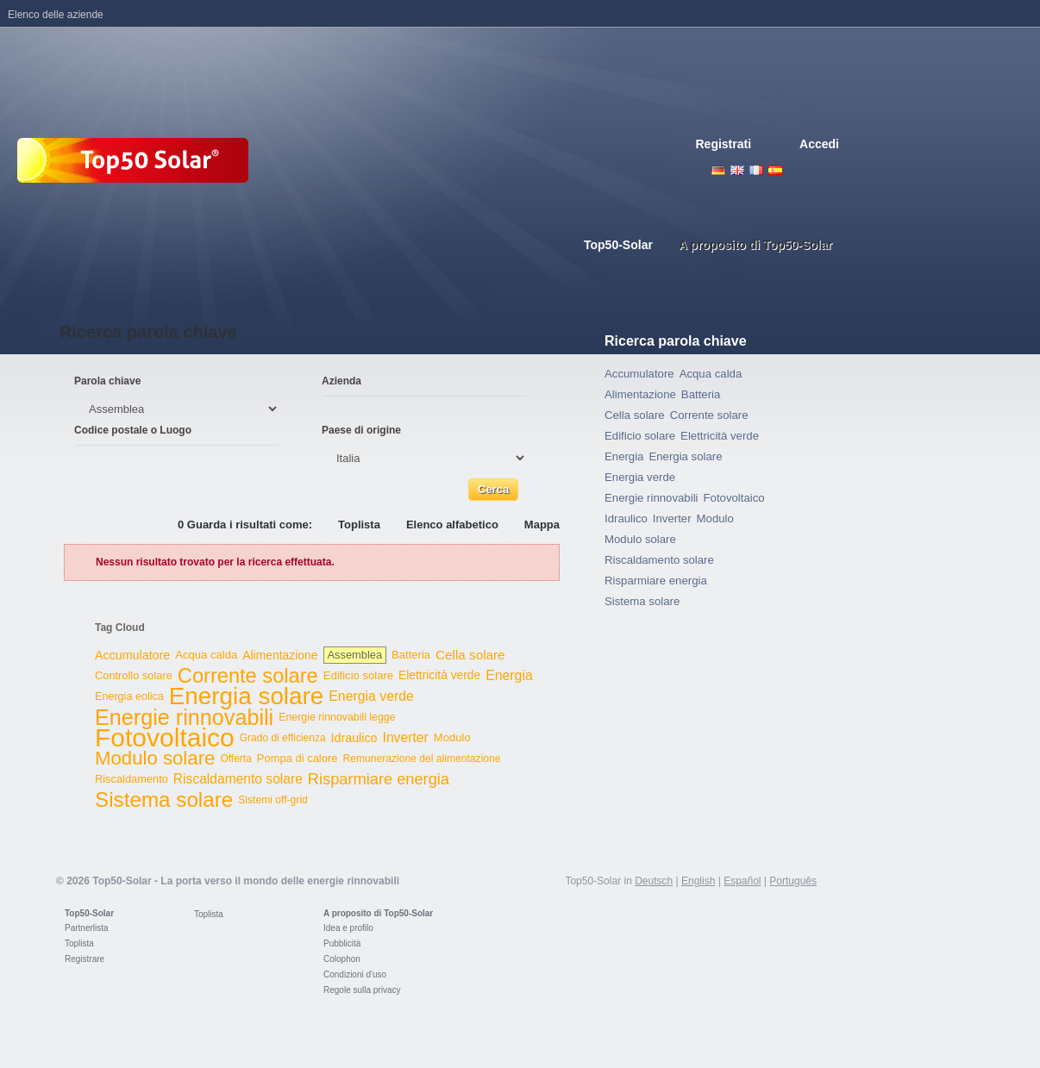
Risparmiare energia (378, 779)
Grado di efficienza (283, 738)
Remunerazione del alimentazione (421, 759)
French (756, 170)
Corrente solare (248, 676)
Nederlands (832, 170)
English (737, 170)
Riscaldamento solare (238, 778)
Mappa (542, 524)
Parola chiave (107, 381)
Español (742, 881)
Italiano (794, 170)
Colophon (341, 959)
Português (793, 881)
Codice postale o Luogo (132, 430)
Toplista (359, 524)
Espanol (775, 170)
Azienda (341, 381)
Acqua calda (206, 654)
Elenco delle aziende (55, 15)
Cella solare (469, 654)
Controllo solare (133, 675)
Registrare (84, 959)
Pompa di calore (297, 758)
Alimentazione (279, 655)
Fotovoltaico (165, 737)
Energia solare (246, 696)
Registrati (724, 144)
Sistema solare (164, 799)
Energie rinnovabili (184, 717)
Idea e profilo (348, 928)
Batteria (411, 654)
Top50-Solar (89, 913)
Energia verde (371, 696)
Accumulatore (132, 655)
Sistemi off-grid (273, 800)
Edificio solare (358, 675)
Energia (509, 675)
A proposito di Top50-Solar (378, 913)
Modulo (452, 737)
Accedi (819, 144)
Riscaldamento (131, 778)
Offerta (235, 759)
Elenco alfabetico (452, 524)
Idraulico (354, 738)
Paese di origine (361, 430)
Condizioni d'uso (354, 974)
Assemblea (355, 654)
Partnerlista (87, 928)
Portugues (813, 170)
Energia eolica (129, 696)
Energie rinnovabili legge (337, 717)
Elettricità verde (439, 675)
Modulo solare (155, 758)
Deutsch (718, 170)
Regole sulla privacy (362, 990)
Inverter (406, 737)
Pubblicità (341, 943)
